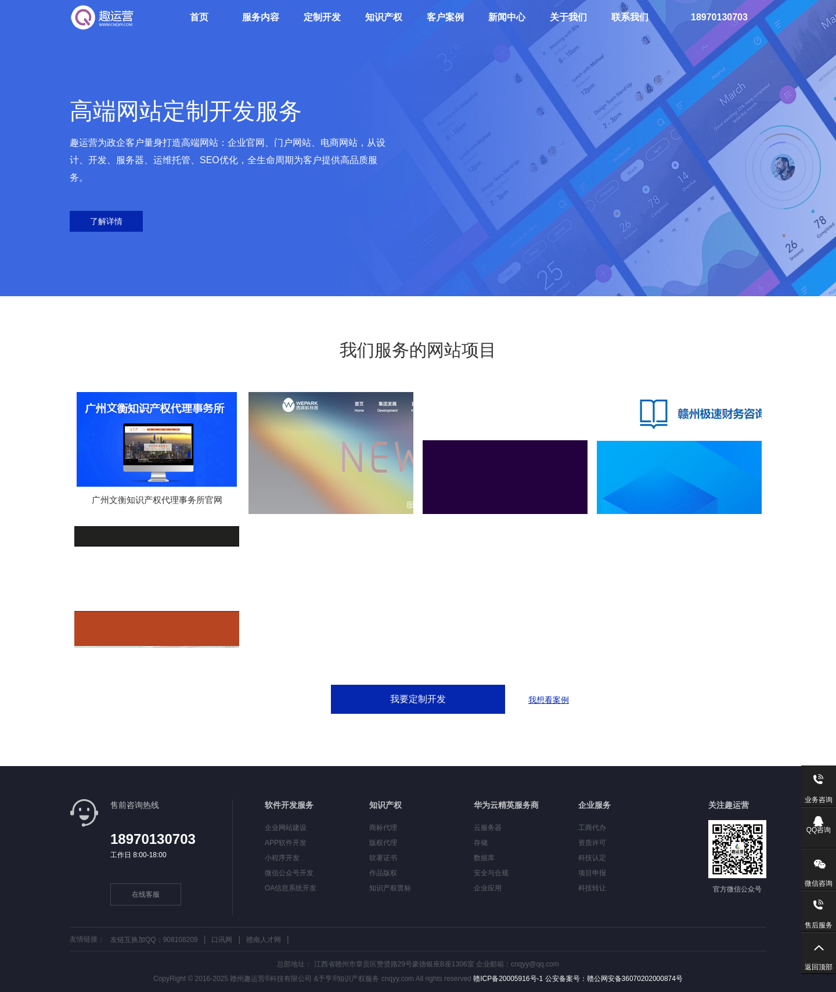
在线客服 (146, 894)
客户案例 (445, 17)
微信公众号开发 (289, 873)
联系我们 (629, 17)
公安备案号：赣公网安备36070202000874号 (613, 979)
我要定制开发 (418, 699)
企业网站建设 (286, 828)
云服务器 (488, 828)
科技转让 (592, 888)
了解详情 (106, 221)
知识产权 (383, 17)
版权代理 (383, 843)
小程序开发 (282, 858)
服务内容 (260, 17)
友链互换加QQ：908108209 (154, 940)
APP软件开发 (286, 843)
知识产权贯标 (390, 888)
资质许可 (592, 843)
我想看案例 (548, 700)
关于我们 (568, 17)
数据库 (484, 858)
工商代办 (592, 828)
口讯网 (221, 940)
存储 (481, 843)
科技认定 (592, 858)
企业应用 (488, 888)
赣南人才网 (263, 940)
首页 (199, 17)
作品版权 (383, 873)
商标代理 (383, 828)
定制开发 (322, 17)
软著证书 (383, 858)
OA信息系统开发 (290, 888)
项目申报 (592, 873)
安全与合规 (491, 873)
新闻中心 (506, 17)
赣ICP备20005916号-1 (507, 979)
